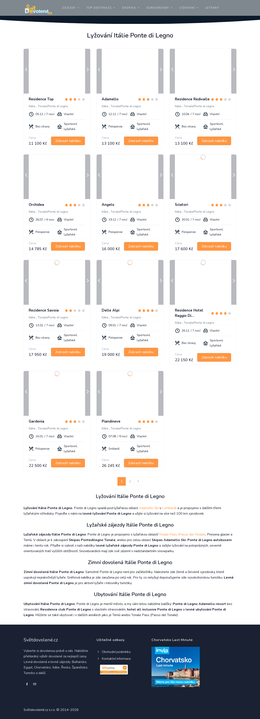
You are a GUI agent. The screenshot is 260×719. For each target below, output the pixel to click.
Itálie (32, 106)
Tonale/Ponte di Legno (53, 106)
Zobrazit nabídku (68, 141)
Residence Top (41, 99)
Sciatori (181, 204)
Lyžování (187, 8)
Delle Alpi (110, 310)
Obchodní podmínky (114, 652)
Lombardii (169, 508)
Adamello (110, 99)
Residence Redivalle (192, 99)
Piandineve (111, 421)
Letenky (212, 8)
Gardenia (36, 421)
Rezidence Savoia (44, 310)
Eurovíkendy (158, 8)
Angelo (108, 204)
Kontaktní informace (114, 658)
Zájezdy (69, 8)
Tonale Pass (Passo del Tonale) (182, 534)
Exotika (129, 8)
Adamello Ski (149, 508)
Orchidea (36, 204)
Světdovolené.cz (41, 640)
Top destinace (99, 8)
